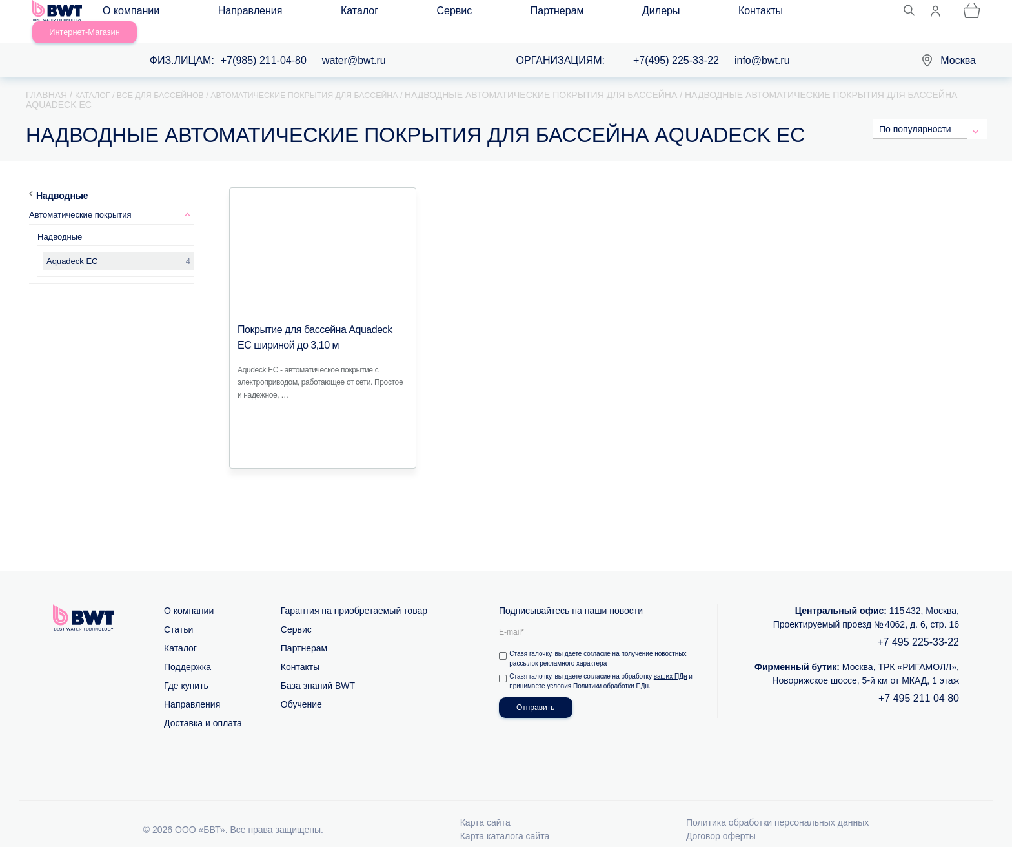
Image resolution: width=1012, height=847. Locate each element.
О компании (142, 13)
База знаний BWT (318, 670)
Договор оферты (721, 820)
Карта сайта (485, 807)
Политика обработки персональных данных (777, 807)
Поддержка (187, 651)
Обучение (301, 689)
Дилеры (479, 13)
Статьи (178, 614)
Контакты (540, 13)
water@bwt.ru (354, 45)
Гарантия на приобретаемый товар (354, 595)
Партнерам (414, 13)
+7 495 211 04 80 (918, 682)
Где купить (186, 670)
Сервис (350, 13)
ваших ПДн (673, 660)
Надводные (62, 180)
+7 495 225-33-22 (918, 626)
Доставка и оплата (203, 707)
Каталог (293, 13)
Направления (223, 13)
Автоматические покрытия (80, 199)
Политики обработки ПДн (618, 670)
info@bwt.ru (762, 45)
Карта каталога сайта (505, 820)
